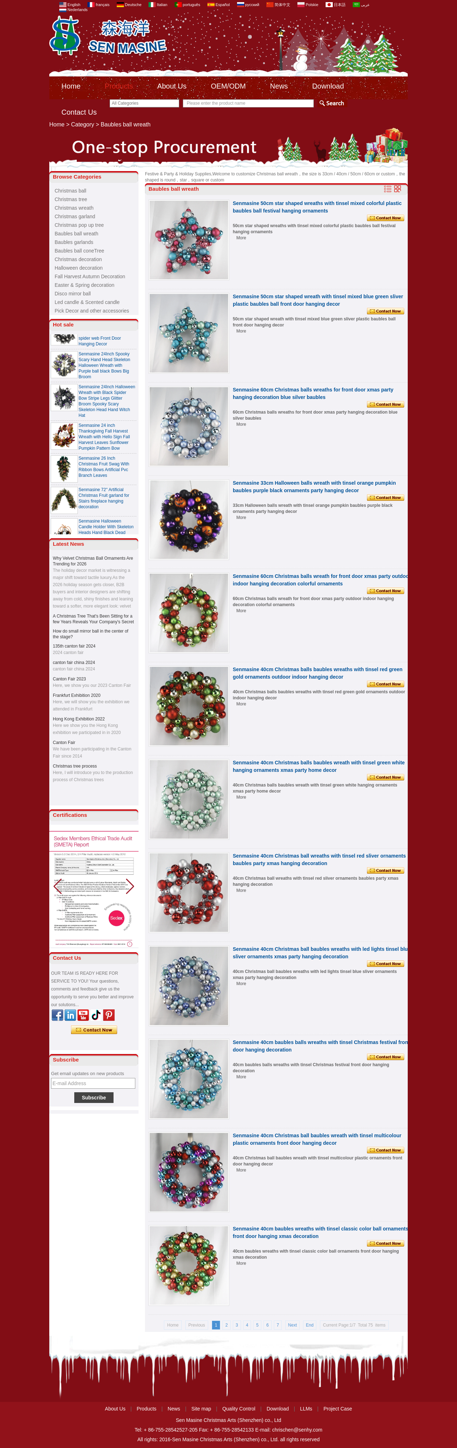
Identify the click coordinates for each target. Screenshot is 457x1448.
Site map (201, 1409)
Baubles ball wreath (76, 233)
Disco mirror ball (73, 293)
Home (70, 86)
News (279, 86)
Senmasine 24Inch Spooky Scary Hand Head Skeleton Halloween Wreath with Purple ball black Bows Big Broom (104, 368)
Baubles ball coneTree (79, 251)
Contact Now (94, 1030)
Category (82, 124)
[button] (130, 886)
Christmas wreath (74, 208)
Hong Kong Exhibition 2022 (79, 718)
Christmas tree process (75, 766)
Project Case (337, 1409)
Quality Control (239, 1409)
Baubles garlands (74, 242)
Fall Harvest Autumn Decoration (90, 276)
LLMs (306, 1409)
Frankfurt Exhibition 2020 (76, 695)
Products (119, 86)
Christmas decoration (78, 259)
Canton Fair (64, 742)
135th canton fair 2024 (74, 646)
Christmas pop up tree (79, 225)
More (241, 237)
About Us (171, 86)
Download (328, 86)
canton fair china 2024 (74, 662)
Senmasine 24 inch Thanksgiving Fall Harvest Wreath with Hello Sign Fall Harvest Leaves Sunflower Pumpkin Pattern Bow (104, 440)
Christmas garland (75, 216)
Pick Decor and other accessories (92, 311)
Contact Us (79, 112)
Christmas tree (71, 199)
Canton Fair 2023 (69, 678)
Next (292, 1325)
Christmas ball (70, 191)
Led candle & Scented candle (87, 302)
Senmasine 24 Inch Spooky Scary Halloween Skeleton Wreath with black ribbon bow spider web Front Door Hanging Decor (107, 335)
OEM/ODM (228, 86)
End (309, 1325)
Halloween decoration (79, 268)
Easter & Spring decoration (84, 285)
